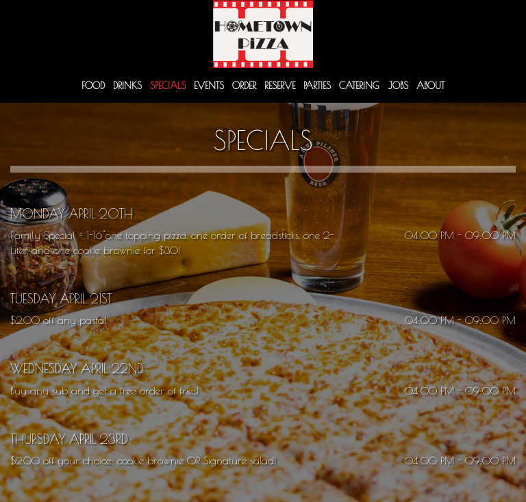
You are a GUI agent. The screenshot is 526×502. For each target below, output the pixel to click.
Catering (359, 85)
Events (209, 85)
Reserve (279, 85)
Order (244, 85)
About (430, 85)
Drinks (127, 85)
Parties (317, 85)
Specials (168, 85)
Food (93, 85)
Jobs (398, 85)
